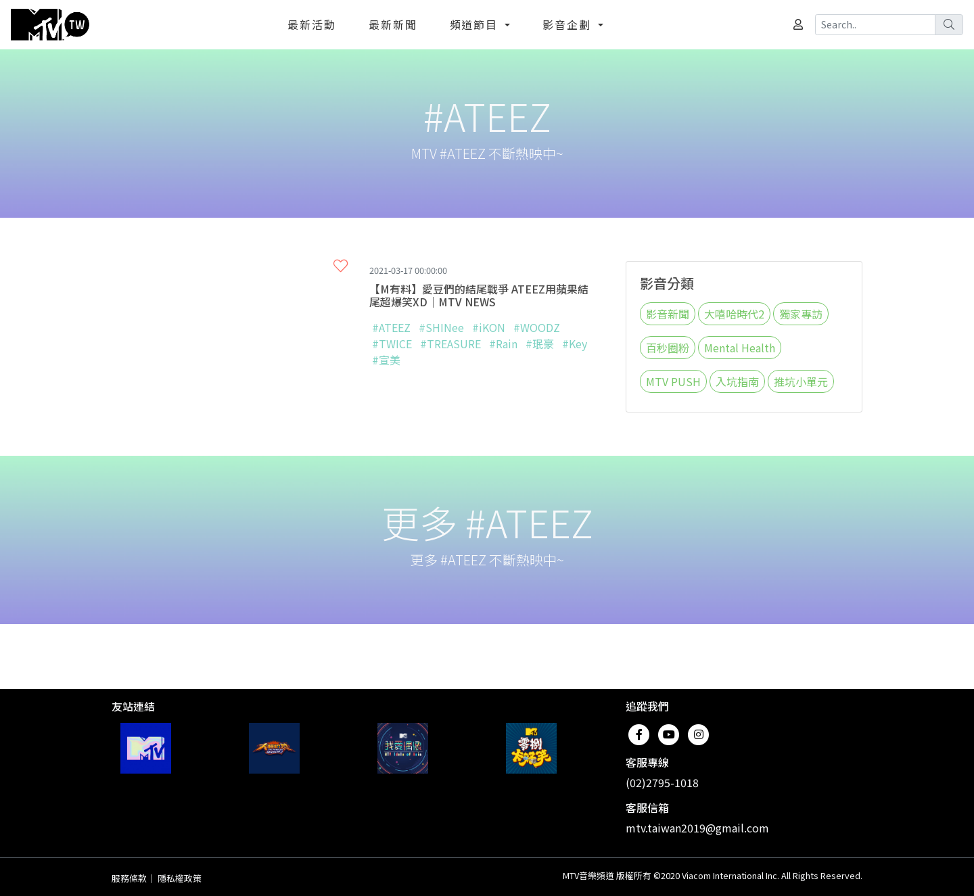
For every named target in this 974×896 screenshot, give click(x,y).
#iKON (488, 327)
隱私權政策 (180, 878)
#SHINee (441, 327)
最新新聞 (393, 24)
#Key (574, 343)
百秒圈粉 (667, 347)
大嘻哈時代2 (734, 314)
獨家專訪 (800, 314)
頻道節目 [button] (476, 24)
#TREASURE (450, 343)
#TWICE (392, 343)
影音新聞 (667, 314)
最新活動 (311, 24)
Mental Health (739, 347)
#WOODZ (536, 327)
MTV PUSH (673, 381)
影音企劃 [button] (568, 24)
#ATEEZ (391, 327)
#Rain (503, 343)
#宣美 (386, 360)
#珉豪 (540, 343)
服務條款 (129, 878)
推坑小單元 (801, 381)
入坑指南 (737, 381)
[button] (340, 265)
